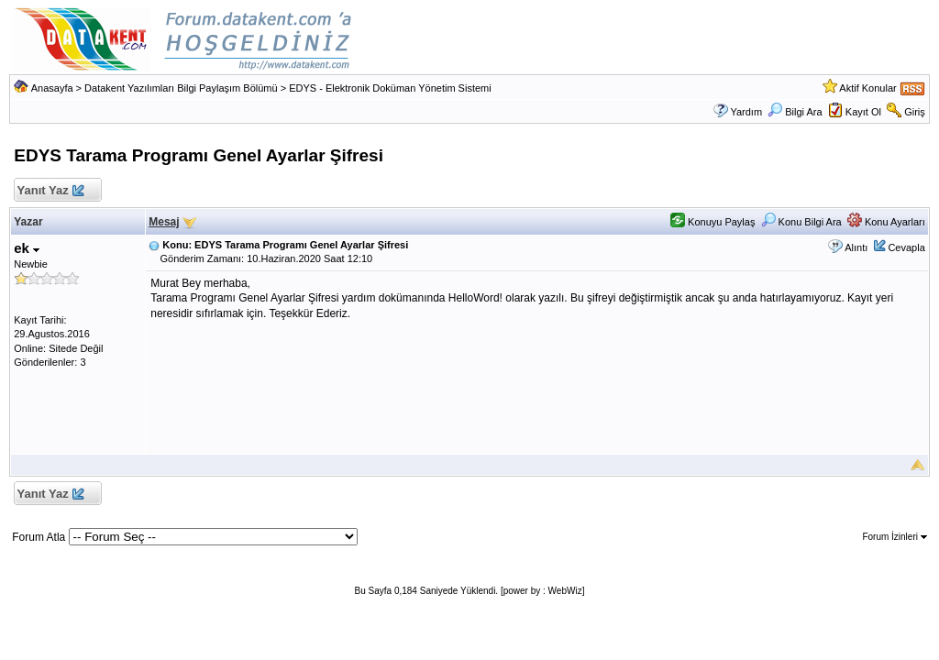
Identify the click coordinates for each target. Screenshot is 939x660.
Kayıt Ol (863, 111)
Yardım (746, 111)
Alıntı (856, 247)
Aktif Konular (867, 88)
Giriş (914, 111)
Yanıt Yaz (50, 191)
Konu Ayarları (886, 221)
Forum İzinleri (894, 537)
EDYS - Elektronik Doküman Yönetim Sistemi (390, 88)
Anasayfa (52, 88)
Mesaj (164, 221)
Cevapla (906, 247)
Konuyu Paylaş (712, 221)
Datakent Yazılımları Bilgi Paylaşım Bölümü (181, 88)
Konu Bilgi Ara (801, 221)
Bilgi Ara (795, 111)
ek (26, 248)
